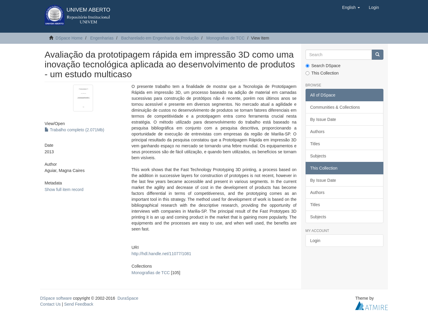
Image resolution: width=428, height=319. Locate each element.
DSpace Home (69, 38)
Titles (315, 143)
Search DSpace (323, 65)
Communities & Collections (335, 107)
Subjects (318, 156)
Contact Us (50, 304)
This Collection (322, 73)
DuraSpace (127, 298)
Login (315, 240)
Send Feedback (78, 304)
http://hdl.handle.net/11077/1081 (161, 253)
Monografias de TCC (225, 38)
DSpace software (56, 298)
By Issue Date (323, 119)
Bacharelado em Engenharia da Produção (160, 38)
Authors (317, 131)
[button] (351, 7)
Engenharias (102, 38)
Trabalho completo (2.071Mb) (74, 129)
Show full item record (64, 189)
